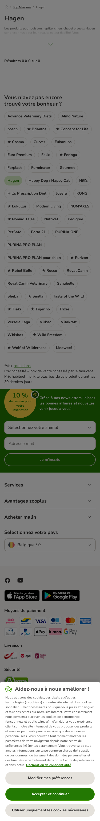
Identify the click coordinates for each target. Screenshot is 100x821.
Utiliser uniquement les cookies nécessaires (50, 810)
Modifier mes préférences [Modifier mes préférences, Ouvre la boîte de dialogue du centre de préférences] (50, 778)
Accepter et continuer (50, 794)
